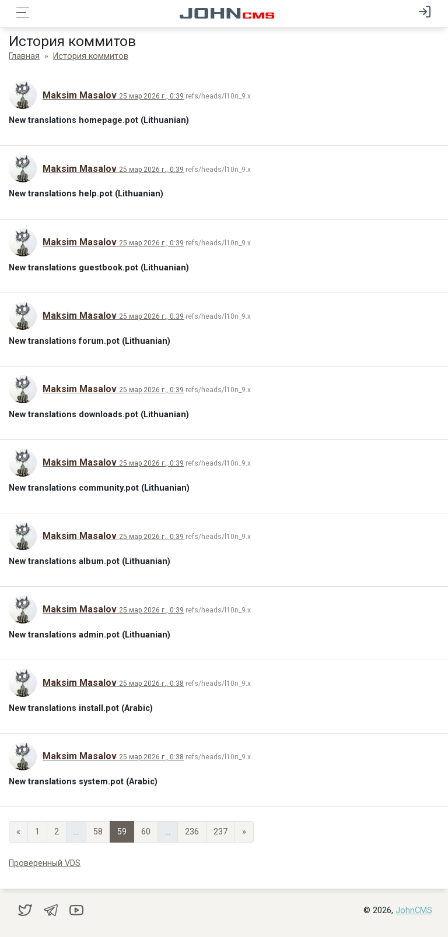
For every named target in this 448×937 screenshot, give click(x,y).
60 (145, 832)
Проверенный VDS (44, 863)
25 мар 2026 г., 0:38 (151, 683)
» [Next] (244, 832)
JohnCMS (414, 910)
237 (221, 832)
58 (98, 832)
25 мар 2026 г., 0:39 (151, 96)
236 (192, 832)
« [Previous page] (18, 832)
